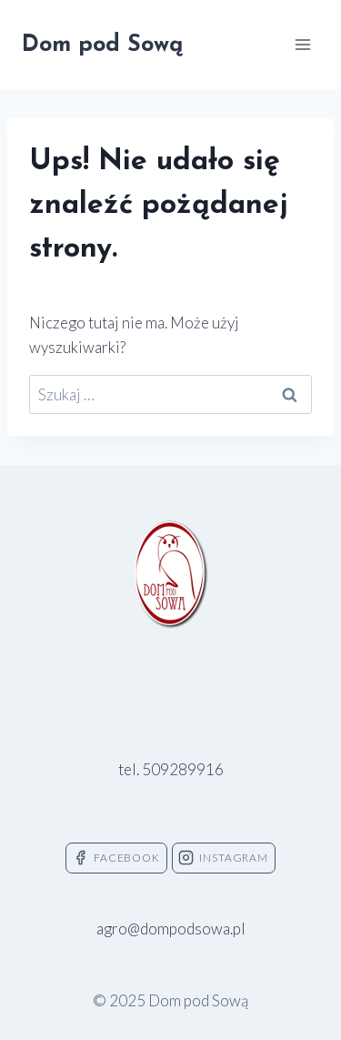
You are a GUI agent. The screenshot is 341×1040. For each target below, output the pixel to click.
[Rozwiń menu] (302, 44)
